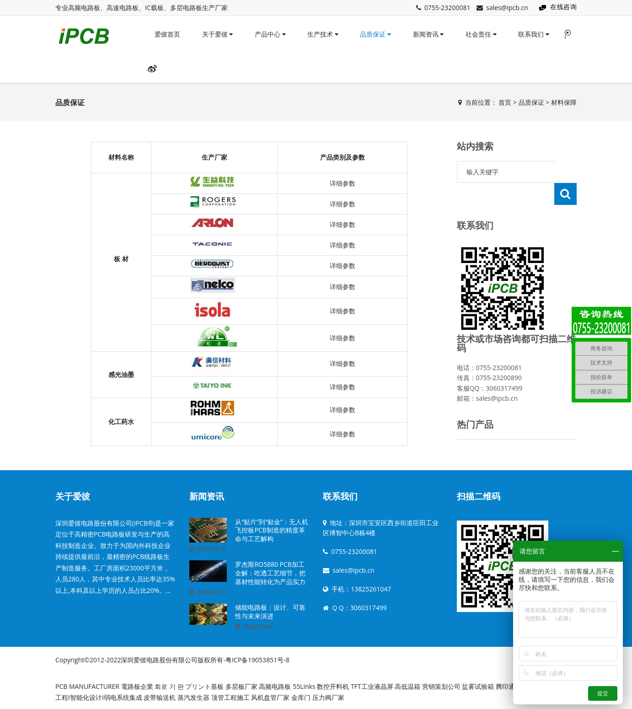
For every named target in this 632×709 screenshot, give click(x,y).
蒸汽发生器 (193, 694)
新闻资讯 (428, 34)
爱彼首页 (167, 34)
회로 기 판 (169, 683)
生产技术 (322, 34)
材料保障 (564, 102)
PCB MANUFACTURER (87, 683)
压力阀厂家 (328, 694)
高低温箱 (407, 683)
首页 (504, 102)
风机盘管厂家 (270, 694)
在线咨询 (563, 6)
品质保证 (375, 34)
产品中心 (270, 34)
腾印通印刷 (512, 683)
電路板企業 (137, 683)
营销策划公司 (441, 683)
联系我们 (533, 34)
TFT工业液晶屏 (373, 683)
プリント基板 (204, 683)
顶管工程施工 (230, 694)
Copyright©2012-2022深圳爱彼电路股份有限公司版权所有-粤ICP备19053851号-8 (172, 656)
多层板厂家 (241, 683)
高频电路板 (275, 683)
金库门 (301, 694)
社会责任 (481, 34)
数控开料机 (333, 683)
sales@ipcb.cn (507, 7)
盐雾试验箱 (478, 683)
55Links (304, 683)
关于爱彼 (217, 34)
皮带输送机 (160, 694)
